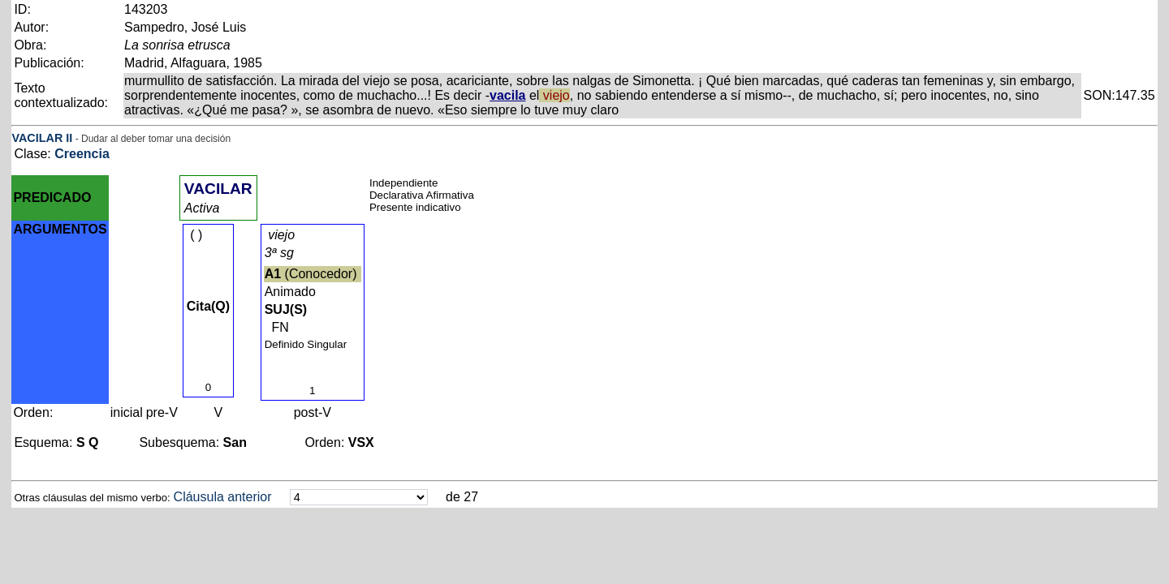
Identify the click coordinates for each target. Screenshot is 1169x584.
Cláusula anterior (223, 497)
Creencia (82, 154)
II (69, 137)
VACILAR (37, 137)
